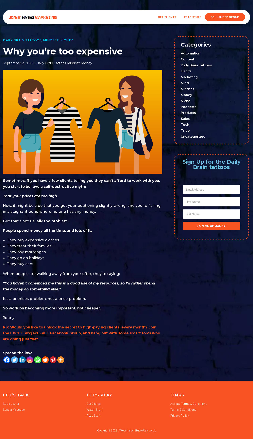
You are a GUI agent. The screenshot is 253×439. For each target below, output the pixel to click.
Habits (186, 71)
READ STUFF (192, 17)
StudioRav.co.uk (145, 430)
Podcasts (188, 107)
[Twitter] (14, 359)
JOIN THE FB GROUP (225, 17)
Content (187, 59)
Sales (185, 119)
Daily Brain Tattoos (22, 40)
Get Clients (167, 17)
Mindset (51, 40)
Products (188, 113)
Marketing (189, 77)
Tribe (185, 131)
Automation (190, 53)
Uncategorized (193, 136)
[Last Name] (212, 214)
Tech (185, 125)
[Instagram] (29, 359)
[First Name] (212, 201)
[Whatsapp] (37, 359)
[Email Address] (212, 189)
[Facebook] (6, 359)
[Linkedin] (22, 359)
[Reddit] (45, 359)
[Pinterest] (53, 359)
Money (66, 40)
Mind (185, 83)
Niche (185, 101)
